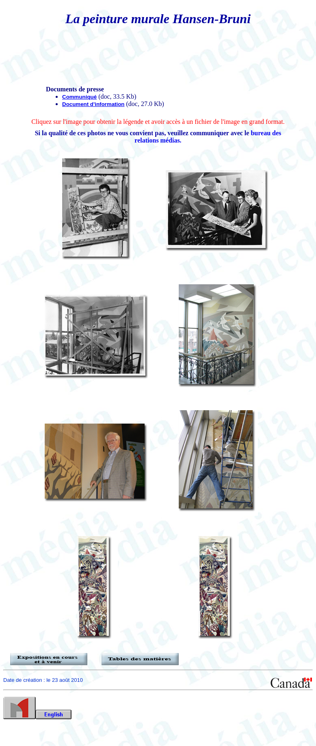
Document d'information (93, 104)
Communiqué (79, 97)
